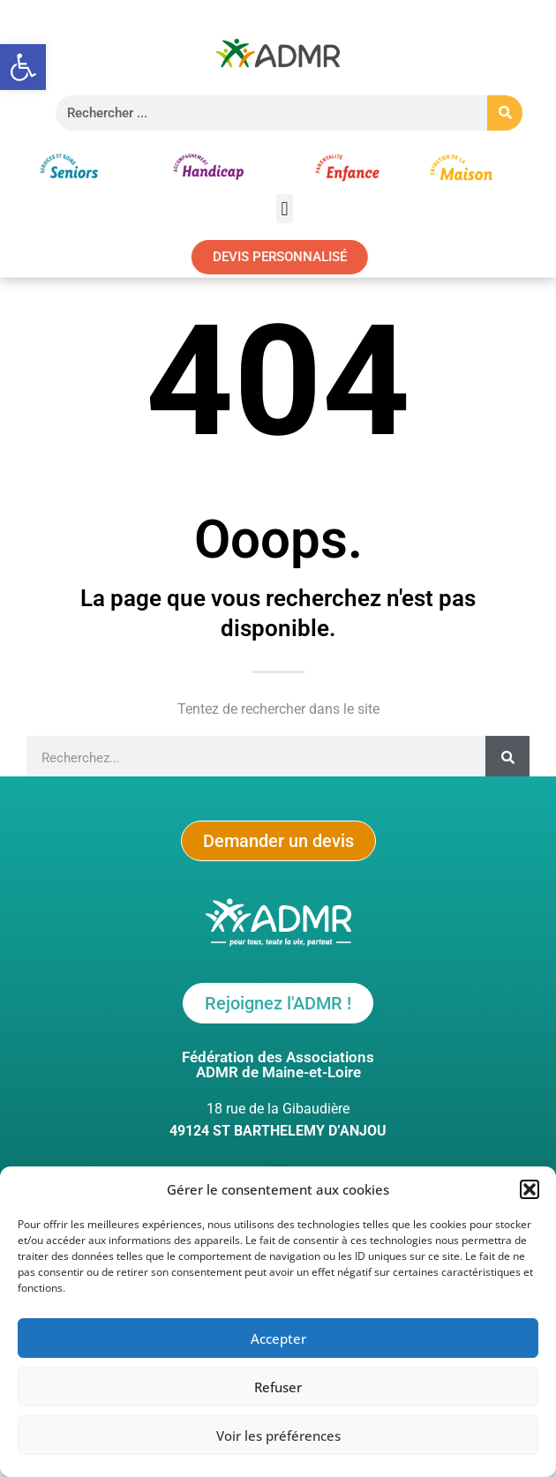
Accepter (278, 1339)
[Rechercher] (504, 113)
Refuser (278, 1388)
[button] (23, 67)
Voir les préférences (278, 1436)
